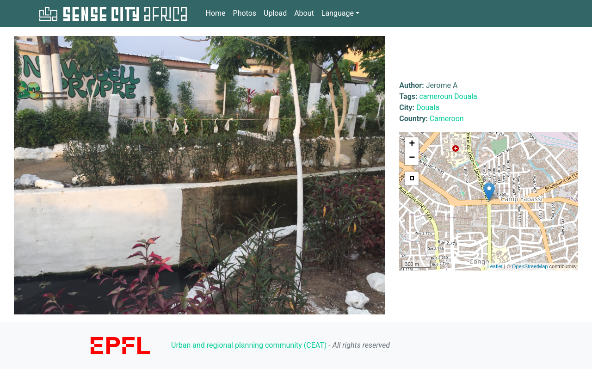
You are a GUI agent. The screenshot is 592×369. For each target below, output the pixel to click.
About (304, 13)
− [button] (412, 158)
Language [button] (337, 13)
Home (215, 13)
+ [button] (412, 144)
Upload (275, 13)
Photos (245, 13)
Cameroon (447, 118)
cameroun (435, 96)
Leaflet (495, 266)
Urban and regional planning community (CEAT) (249, 345)
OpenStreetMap (530, 266)
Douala (465, 96)
